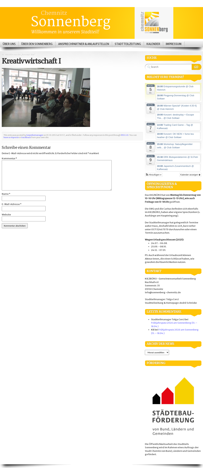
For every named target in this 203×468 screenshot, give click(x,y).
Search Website (196, 67)
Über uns (9, 44)
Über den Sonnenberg (36, 44)
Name (6, 193)
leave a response (11, 137)
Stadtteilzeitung (128, 44)
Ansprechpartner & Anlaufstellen (83, 44)
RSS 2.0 (124, 135)
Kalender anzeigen (190, 175)
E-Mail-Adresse (11, 204)
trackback (26, 137)
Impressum (173, 44)
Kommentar (9, 158)
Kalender (153, 44)
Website (6, 214)
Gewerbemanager (34, 135)
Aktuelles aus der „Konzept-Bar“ (20, 54)
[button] (153, 175)
